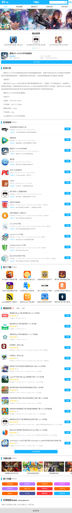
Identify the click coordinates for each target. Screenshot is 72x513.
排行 (23, 308)
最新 (18, 308)
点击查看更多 (36, 451)
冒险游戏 (49, 6)
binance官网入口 (22, 504)
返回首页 (36, 511)
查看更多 (14, 122)
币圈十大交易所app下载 (9, 504)
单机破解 (19, 6)
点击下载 (36, 62)
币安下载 (31, 504)
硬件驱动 (12, 56)
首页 (5, 6)
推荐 (12, 308)
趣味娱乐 (34, 6)
